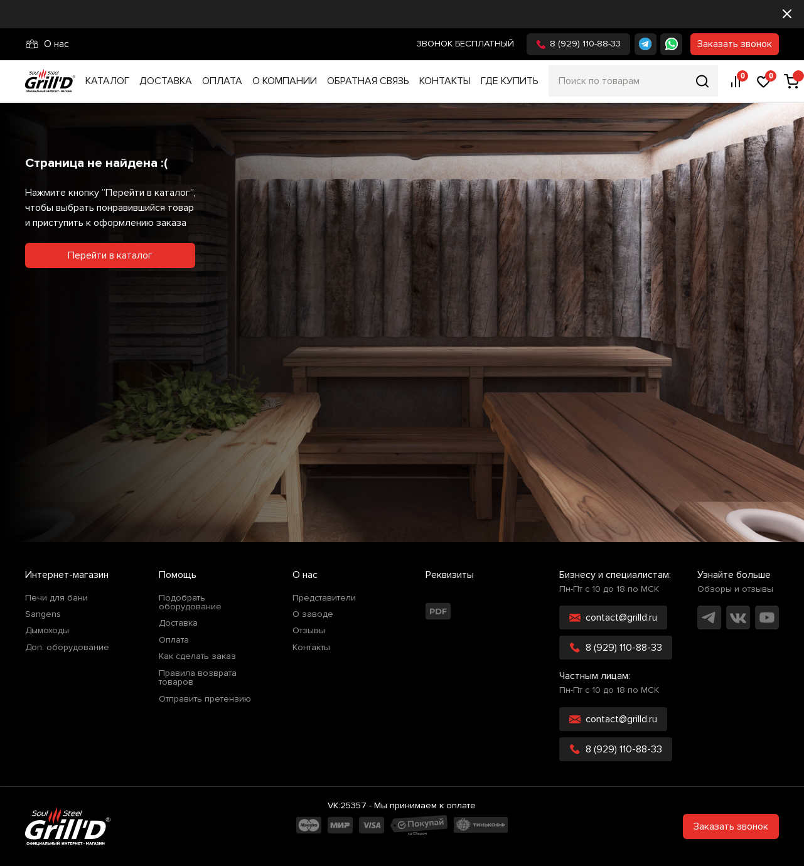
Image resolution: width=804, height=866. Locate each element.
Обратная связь (368, 81)
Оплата (222, 81)
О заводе (312, 614)
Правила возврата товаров (198, 678)
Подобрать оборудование (190, 603)
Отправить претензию (205, 699)
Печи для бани (56, 598)
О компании (284, 81)
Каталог (107, 81)
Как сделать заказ (197, 656)
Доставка (165, 81)
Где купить (510, 81)
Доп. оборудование (67, 647)
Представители (324, 598)
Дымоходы (47, 630)
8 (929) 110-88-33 (578, 43)
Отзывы (308, 630)
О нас (47, 44)
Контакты (445, 81)
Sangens (43, 614)
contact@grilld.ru (613, 617)
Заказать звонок (734, 44)
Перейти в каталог (110, 255)
